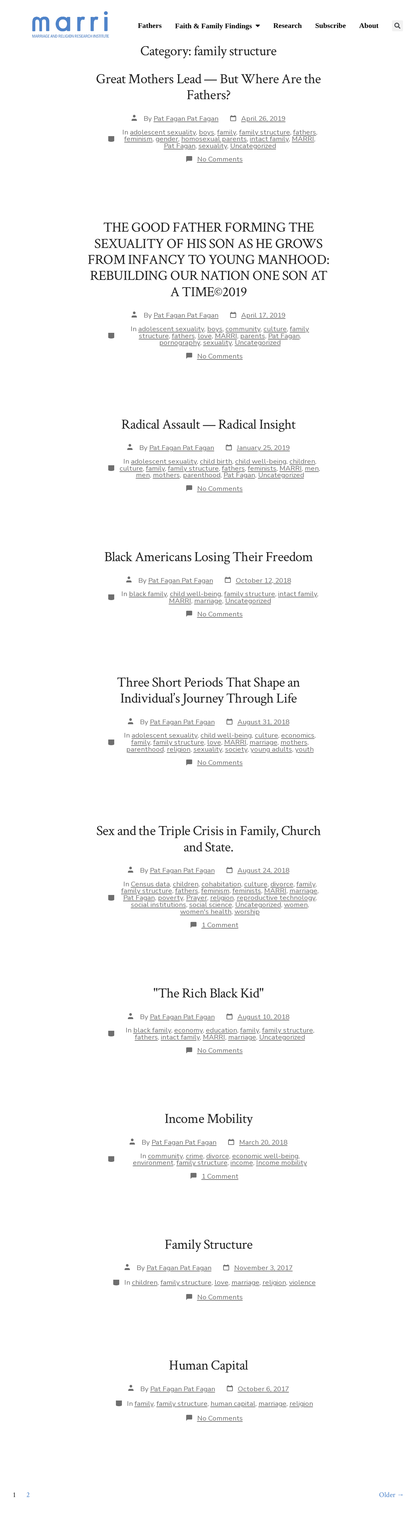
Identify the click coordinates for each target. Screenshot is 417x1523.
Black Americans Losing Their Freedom (208, 557)
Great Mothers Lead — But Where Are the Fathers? (208, 87)
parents (252, 335)
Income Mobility (208, 1119)
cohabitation (221, 884)
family (226, 132)
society (236, 749)
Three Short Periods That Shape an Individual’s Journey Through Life (208, 690)
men (312, 468)
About (368, 26)
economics (297, 735)
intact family (269, 138)
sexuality (213, 145)
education (221, 1030)
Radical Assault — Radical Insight (208, 424)
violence (302, 1282)
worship (247, 911)
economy (188, 1030)
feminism (138, 138)
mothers (166, 475)
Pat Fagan (180, 145)
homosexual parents (214, 138)
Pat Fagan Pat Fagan (186, 118)
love (205, 335)
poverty (170, 897)
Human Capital (208, 1365)
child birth (216, 461)
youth (304, 749)
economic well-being (265, 1156)
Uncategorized (253, 145)
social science (210, 904)
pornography (179, 342)
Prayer (196, 897)
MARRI (303, 138)
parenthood (201, 475)
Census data (150, 884)
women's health (205, 911)
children (302, 461)
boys (206, 132)
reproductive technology (276, 897)
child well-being (260, 461)
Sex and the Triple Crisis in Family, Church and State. (208, 839)
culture (275, 328)
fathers (304, 132)
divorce (281, 884)
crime (194, 1156)
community (242, 328)
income (241, 1162)
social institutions (158, 904)
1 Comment (220, 925)
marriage (208, 600)
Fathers (150, 26)
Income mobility (281, 1162)
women (296, 904)
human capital (232, 1403)
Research (287, 26)
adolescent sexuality (163, 132)
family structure (264, 132)
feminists (262, 468)
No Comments (220, 159)
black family (148, 593)
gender (167, 138)
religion (179, 749)
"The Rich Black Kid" (208, 993)
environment (153, 1162)
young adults (271, 749)
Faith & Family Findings (217, 26)
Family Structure (209, 1244)
